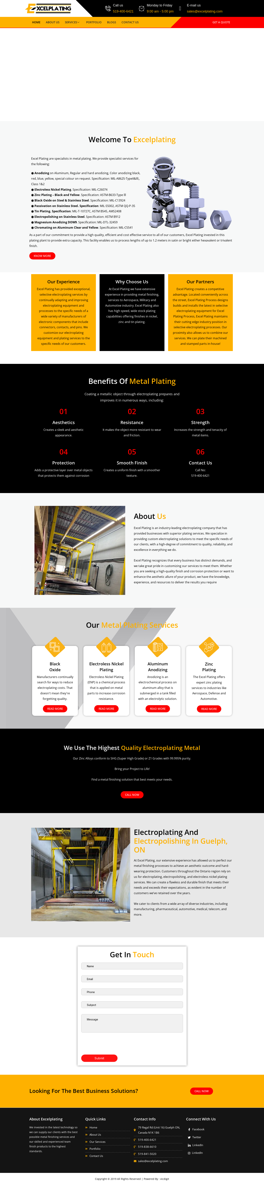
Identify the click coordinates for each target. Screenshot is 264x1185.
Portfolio (94, 22)
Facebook (196, 1129)
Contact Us (130, 22)
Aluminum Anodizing (158, 666)
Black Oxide (55, 666)
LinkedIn (195, 1145)
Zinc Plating (209, 667)
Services (72, 22)
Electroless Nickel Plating (106, 666)
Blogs (111, 22)
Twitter (194, 1137)
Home (36, 22)
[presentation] (109, 1040)
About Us (52, 22)
